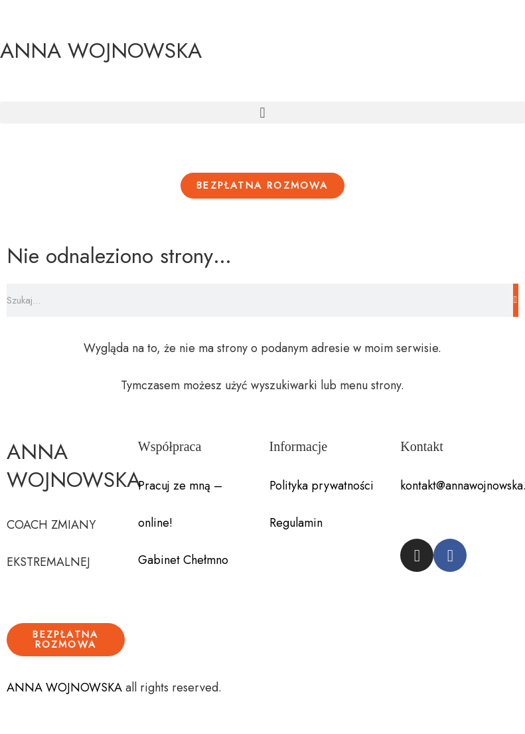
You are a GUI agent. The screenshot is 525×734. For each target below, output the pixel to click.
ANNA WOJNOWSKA (101, 50)
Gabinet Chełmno (183, 560)
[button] (262, 113)
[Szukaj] (515, 300)
